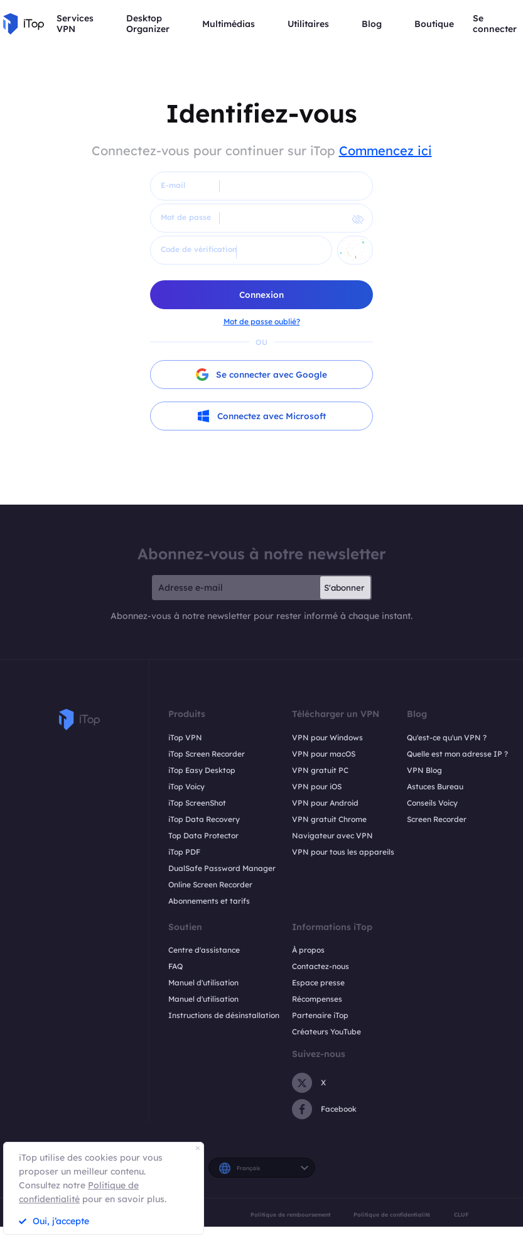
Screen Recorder (436, 819)
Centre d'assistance (204, 950)
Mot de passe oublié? (262, 321)
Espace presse (318, 983)
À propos (308, 950)
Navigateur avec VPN (332, 835)
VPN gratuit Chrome (329, 819)
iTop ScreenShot (197, 803)
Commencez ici (385, 150)
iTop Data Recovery (204, 819)
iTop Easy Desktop (201, 770)
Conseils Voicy (432, 803)
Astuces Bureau (435, 786)
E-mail (173, 185)
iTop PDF (184, 852)
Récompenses (317, 999)
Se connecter (495, 24)
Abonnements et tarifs (209, 901)
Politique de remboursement (290, 1214)
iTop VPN (185, 737)
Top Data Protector (203, 835)
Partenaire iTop (320, 1016)
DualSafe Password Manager (222, 868)
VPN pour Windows (327, 737)
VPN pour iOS (317, 786)
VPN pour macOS (323, 754)
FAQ (175, 967)
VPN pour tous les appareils (343, 852)
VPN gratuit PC (320, 770)
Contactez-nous (320, 967)
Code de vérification (199, 249)
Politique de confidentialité (391, 1214)
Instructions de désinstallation (223, 1016)
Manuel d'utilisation (203, 983)
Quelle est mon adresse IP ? (457, 754)
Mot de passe (186, 217)
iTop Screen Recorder (206, 754)
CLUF (461, 1214)
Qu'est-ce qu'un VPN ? (447, 737)
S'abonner (344, 588)
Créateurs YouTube (326, 1032)
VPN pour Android (325, 803)
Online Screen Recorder (210, 884)
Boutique (434, 24)
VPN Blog (424, 770)
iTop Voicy (186, 786)
